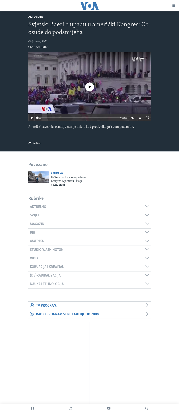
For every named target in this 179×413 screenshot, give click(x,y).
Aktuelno (35, 17)
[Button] (34, 144)
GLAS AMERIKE (38, 47)
